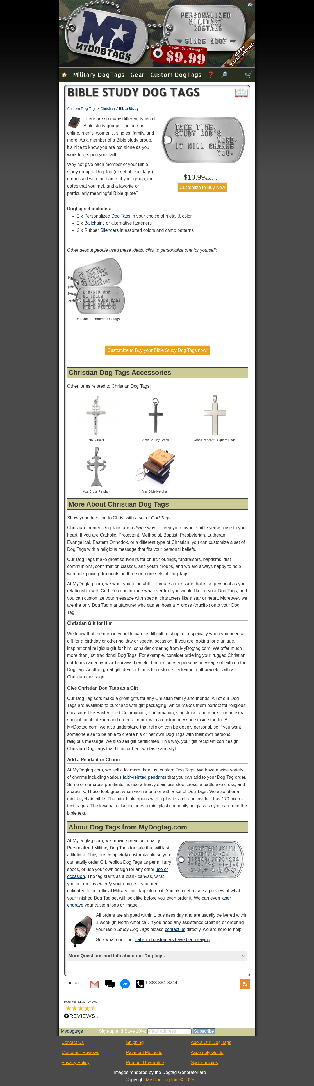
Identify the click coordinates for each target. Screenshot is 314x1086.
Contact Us (73, 1042)
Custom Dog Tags (175, 74)
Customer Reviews (80, 1052)
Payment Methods (144, 1052)
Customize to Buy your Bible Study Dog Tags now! (157, 350)
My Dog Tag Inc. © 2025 (170, 1079)
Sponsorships (204, 1062)
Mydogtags (72, 1031)
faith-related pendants (145, 777)
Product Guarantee (145, 1062)
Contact (72, 982)
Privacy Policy (76, 1062)
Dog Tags (121, 216)
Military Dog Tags (98, 74)
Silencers (109, 230)
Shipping (135, 1042)
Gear (137, 74)
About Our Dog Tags (211, 1042)
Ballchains (94, 223)
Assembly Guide (207, 1052)
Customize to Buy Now (202, 187)
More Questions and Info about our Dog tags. (117, 955)
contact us (175, 929)
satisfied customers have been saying (172, 939)
